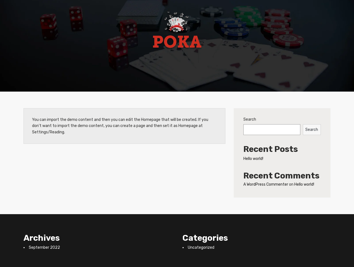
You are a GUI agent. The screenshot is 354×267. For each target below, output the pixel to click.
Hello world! (253, 158)
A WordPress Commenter (265, 184)
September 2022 (44, 247)
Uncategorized (201, 247)
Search (249, 119)
